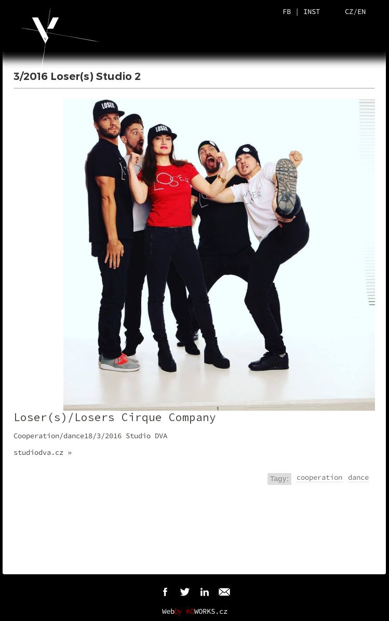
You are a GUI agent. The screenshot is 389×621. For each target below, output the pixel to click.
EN (361, 11)
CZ (349, 11)
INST (311, 11)
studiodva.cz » (43, 452)
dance (358, 477)
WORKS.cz (206, 611)
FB (287, 11)
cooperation (319, 477)
